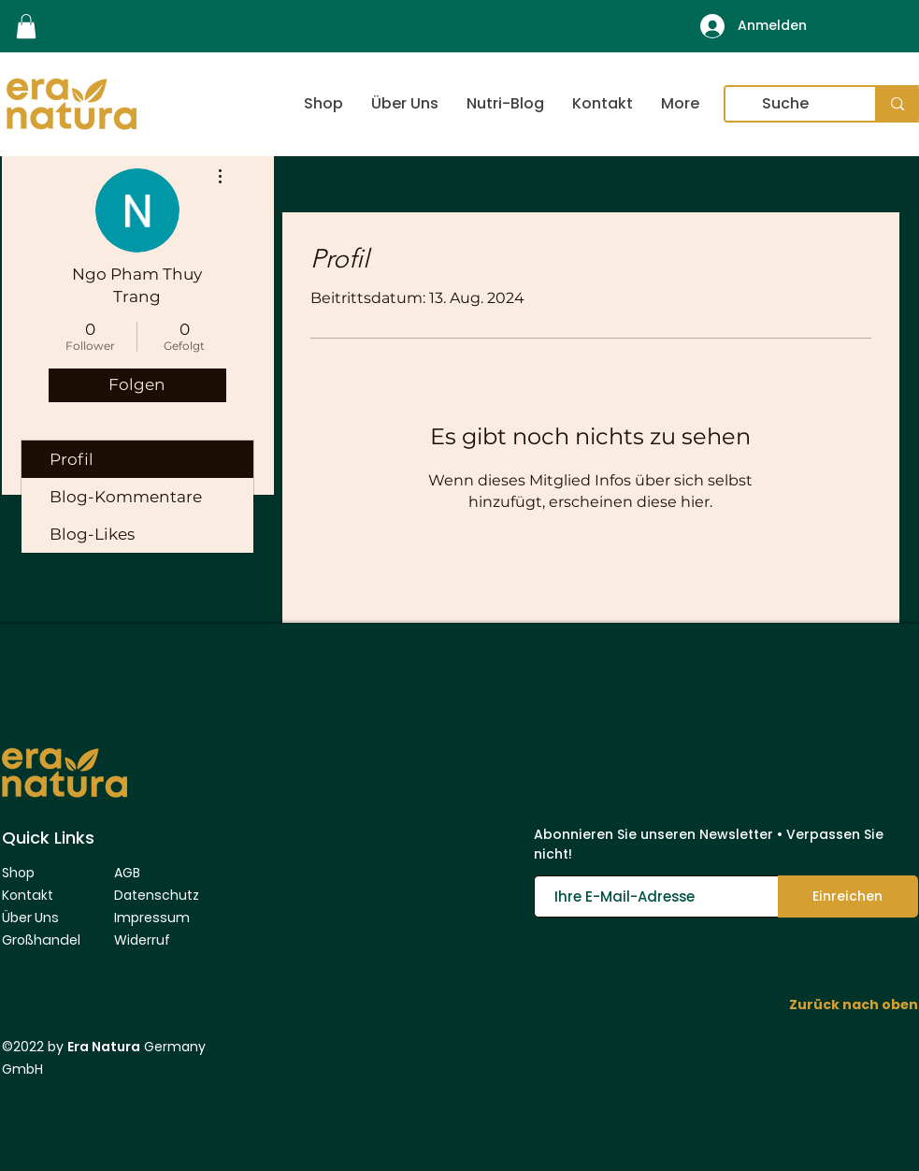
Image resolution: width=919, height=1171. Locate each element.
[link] (26, 26)
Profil (71, 459)
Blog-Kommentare (126, 496)
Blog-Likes (92, 534)
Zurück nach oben (853, 1004)
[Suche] (786, 104)
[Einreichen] (848, 896)
